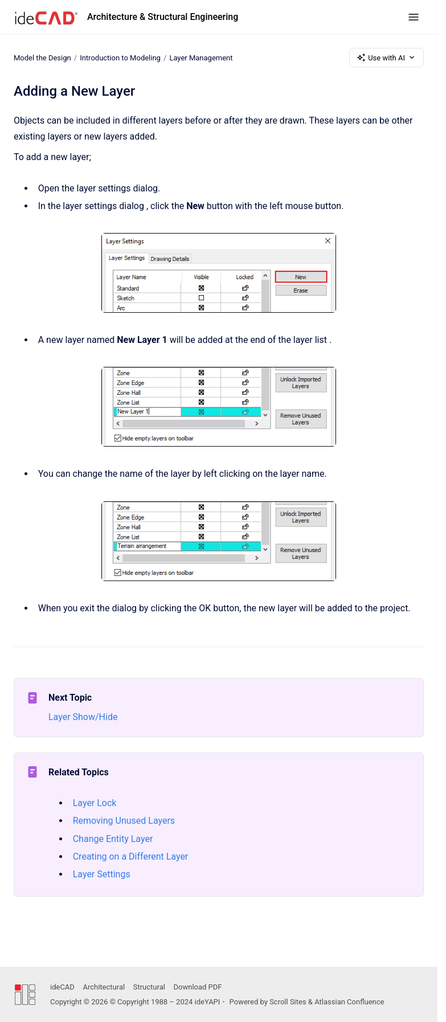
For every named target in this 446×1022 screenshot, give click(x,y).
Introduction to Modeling (120, 57)
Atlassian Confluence (349, 1002)
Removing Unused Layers (124, 820)
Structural (149, 987)
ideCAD (62, 987)
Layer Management (200, 57)
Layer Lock (95, 803)
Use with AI (386, 57)
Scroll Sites (287, 1002)
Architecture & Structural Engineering (162, 16)
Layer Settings (101, 874)
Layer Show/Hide (82, 717)
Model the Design (42, 57)
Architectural (104, 987)
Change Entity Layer (113, 838)
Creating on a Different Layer (131, 856)
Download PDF (198, 987)
